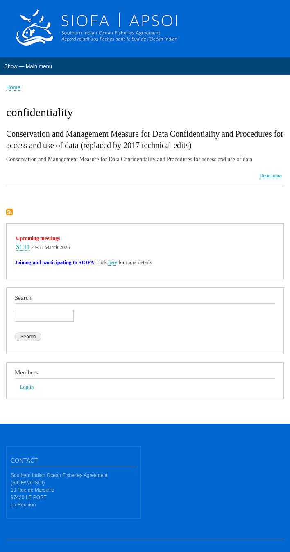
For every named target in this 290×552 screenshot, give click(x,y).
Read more (271, 175)
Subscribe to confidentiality (9, 213)
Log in (27, 387)
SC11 (23, 246)
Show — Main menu (28, 66)
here (112, 262)
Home (13, 87)
